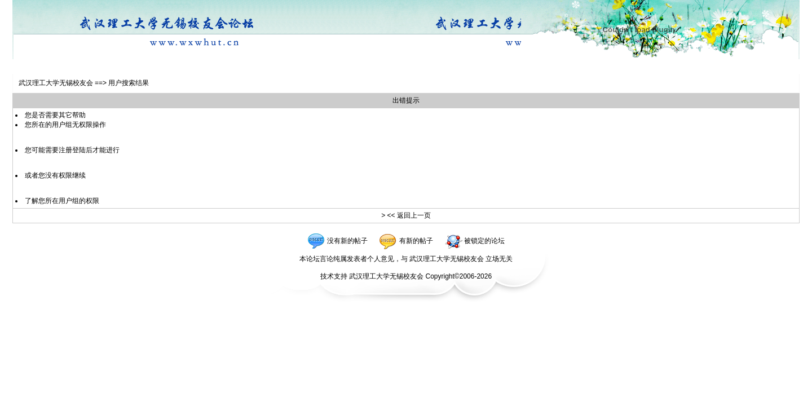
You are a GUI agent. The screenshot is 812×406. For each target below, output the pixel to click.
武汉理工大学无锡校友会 (56, 83)
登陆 (79, 66)
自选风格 (104, 66)
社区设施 (137, 66)
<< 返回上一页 (408, 215)
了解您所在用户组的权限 (62, 201)
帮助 (79, 115)
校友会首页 (33, 66)
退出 (162, 66)
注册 (60, 66)
